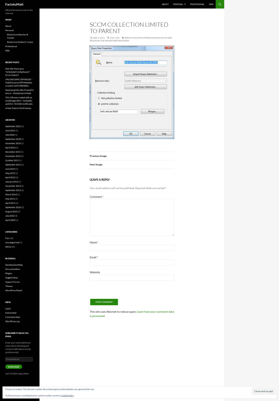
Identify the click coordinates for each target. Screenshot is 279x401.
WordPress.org (12, 321)
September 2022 (13, 126)
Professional (197, 4)
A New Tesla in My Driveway (18, 108)
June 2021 (10, 130)
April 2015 (10, 177)
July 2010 (9, 215)
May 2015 (10, 173)
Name (94, 242)
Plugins (8, 273)
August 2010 (11, 211)
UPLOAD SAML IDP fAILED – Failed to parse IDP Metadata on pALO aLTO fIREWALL (19, 82)
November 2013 (13, 186)
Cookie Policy (67, 395)
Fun (7, 238)
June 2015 (10, 169)
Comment (97, 196)
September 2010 (13, 207)
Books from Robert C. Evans (20, 42)
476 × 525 (114, 37)
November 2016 (13, 143)
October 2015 (12, 160)
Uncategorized (12, 242)
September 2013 (13, 190)
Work (8, 246)
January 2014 (11, 181)
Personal (178, 4)
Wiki (211, 4)
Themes (9, 286)
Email (94, 257)
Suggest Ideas (11, 277)
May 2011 (10, 198)
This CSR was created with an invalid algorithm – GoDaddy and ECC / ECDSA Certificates (19, 100)
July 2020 (9, 134)
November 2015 (13, 156)
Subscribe (13, 366)
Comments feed (12, 317)
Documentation (12, 269)
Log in (8, 308)
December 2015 (12, 151)
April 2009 (10, 220)
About (165, 4)
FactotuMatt (14, 4)
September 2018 (13, 139)
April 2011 (10, 203)
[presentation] (117, 292)
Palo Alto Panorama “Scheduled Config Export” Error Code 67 (17, 71)
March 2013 (11, 194)
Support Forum (12, 282)
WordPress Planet (13, 290)
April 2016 (10, 147)
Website (95, 272)
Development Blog (14, 264)
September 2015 (13, 164)
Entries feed (10, 312)
